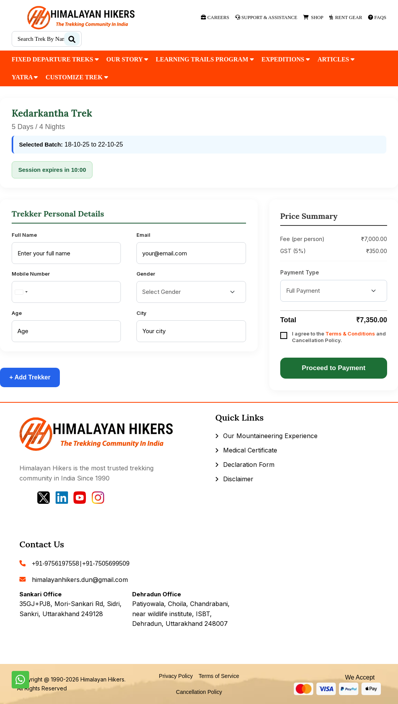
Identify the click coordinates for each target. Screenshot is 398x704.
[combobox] (21, 291)
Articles (336, 59)
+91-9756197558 (55, 563)
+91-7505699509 (105, 563)
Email (143, 235)
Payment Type (299, 272)
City (141, 313)
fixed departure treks (55, 59)
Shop (313, 17)
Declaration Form (248, 464)
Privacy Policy (176, 676)
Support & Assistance (266, 17)
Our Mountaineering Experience (270, 436)
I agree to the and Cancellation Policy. (339, 336)
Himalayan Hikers (102, 679)
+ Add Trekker (30, 377)
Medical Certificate (250, 450)
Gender (145, 274)
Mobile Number (31, 274)
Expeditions (286, 59)
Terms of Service (219, 676)
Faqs (377, 17)
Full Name (24, 235)
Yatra (25, 77)
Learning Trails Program (205, 59)
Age (17, 313)
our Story (127, 59)
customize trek (76, 77)
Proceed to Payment (333, 368)
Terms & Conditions (350, 333)
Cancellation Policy (199, 692)
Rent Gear (345, 17)
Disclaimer (238, 479)
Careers (215, 17)
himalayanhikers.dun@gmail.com (80, 579)
